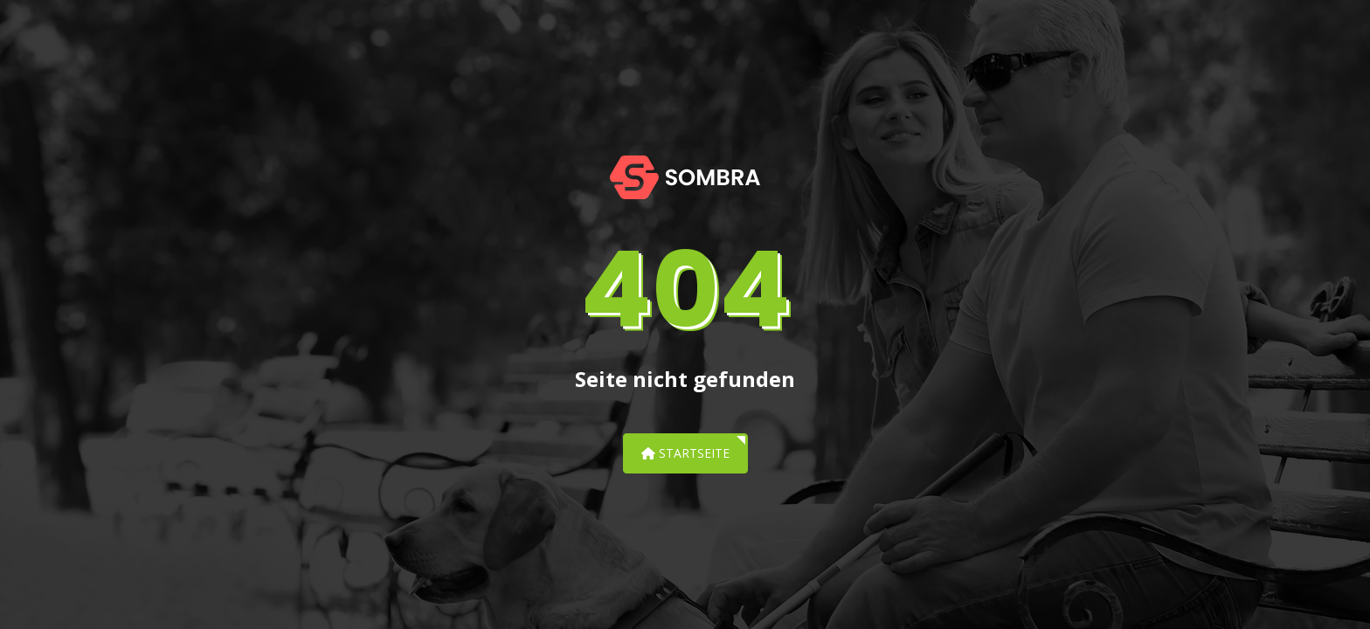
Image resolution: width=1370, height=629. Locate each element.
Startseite (685, 453)
